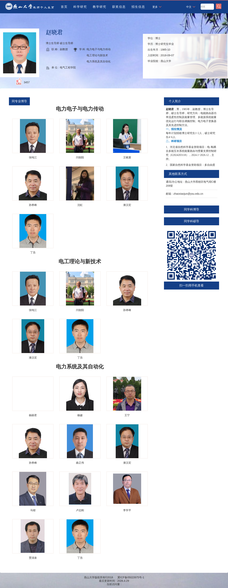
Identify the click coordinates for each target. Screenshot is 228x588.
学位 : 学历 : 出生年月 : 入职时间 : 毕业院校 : (161, 50)
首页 (64, 6)
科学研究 (80, 6)
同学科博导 (191, 209)
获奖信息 (119, 6)
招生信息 (138, 6)
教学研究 (99, 6)
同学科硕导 (191, 221)
